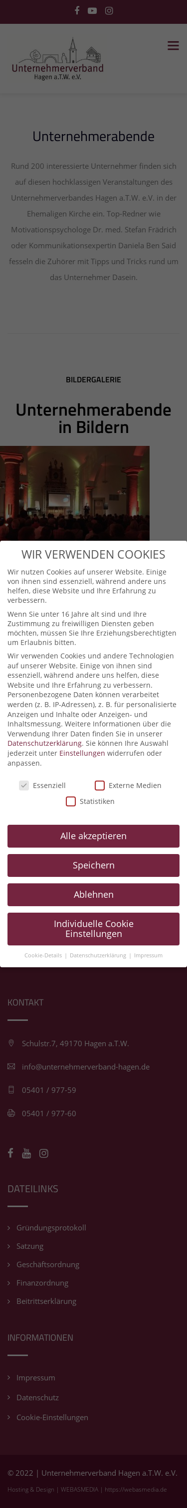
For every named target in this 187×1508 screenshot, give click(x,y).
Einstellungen (82, 736)
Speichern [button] (94, 848)
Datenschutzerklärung (44, 726)
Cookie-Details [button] (43, 938)
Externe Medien (128, 768)
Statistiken (90, 784)
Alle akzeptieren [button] (93, 819)
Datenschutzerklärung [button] (99, 938)
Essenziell (42, 768)
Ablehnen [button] (94, 877)
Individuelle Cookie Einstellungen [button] (94, 912)
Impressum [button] (148, 938)
